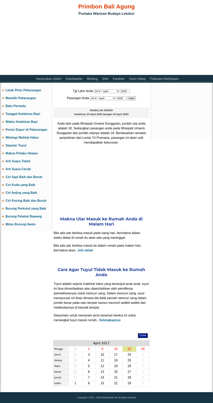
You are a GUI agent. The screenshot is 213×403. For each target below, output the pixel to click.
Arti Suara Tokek (18, 161)
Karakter (119, 78)
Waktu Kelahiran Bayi (22, 121)
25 (129, 360)
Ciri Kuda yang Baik (20, 185)
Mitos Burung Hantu (21, 224)
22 (116, 383)
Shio (105, 78)
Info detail (85, 250)
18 (116, 360)
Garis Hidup (137, 78)
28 (129, 377)
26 (129, 366)
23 (129, 349)
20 (116, 371)
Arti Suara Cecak (18, 169)
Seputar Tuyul (16, 145)
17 (116, 354)
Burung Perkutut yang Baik (26, 208)
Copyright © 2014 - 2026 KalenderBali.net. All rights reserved (106, 397)
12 (102, 366)
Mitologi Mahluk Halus (22, 137)
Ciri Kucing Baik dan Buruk (26, 200)
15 (102, 383)
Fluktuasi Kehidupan (164, 78)
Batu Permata (16, 106)
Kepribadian (74, 78)
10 (102, 354)
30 (143, 349)
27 (129, 371)
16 (116, 349)
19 (116, 366)
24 (129, 354)
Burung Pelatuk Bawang (24, 216)
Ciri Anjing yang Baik (21, 192)
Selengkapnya (110, 320)
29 (129, 383)
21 (116, 377)
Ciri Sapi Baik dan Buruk (24, 177)
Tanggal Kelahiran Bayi (23, 114)
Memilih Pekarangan (21, 98)
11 (102, 360)
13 (102, 371)
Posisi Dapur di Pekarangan (26, 129)
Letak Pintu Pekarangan (23, 90)
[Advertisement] (47, 46)
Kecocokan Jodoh (48, 78)
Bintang (92, 78)
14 (102, 377)
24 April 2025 (94, 114)
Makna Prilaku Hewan (22, 153)
